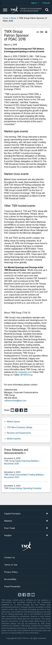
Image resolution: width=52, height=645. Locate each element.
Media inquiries (14, 438)
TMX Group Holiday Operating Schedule (22, 488)
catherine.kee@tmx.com (15, 400)
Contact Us (9, 557)
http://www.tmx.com (23, 372)
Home (5, 18)
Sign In (34, 3)
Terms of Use (10, 564)
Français (46, 3)
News (13, 18)
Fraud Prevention (12, 586)
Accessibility (10, 579)
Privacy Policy (11, 572)
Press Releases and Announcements (16, 451)
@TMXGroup (27, 375)
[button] (47, 10)
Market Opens (13, 421)
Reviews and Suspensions (19, 433)
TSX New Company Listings (19, 427)
